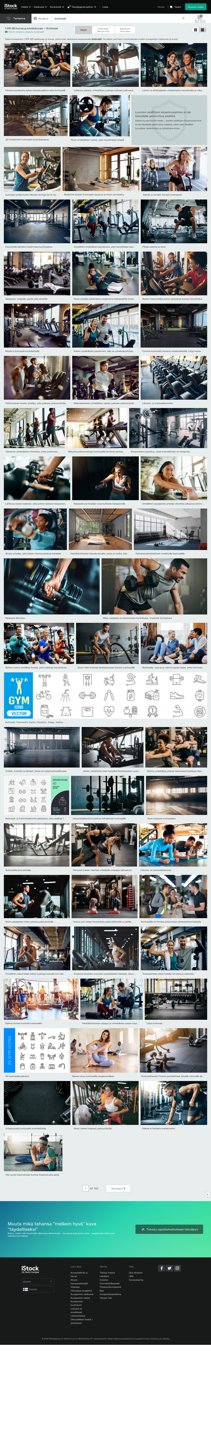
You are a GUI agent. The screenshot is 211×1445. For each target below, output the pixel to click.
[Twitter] (169, 1268)
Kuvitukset (55, 6)
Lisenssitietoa (78, 1315)
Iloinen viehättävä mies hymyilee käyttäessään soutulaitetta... (115, 771)
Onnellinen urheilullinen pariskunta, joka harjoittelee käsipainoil (107, 246)
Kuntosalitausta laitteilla (18, 870)
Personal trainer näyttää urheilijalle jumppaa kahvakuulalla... (105, 870)
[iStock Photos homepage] (11, 6)
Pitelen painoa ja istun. (154, 246)
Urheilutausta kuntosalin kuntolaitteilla (25, 1128)
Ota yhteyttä (135, 1272)
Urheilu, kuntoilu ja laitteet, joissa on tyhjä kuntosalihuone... (36, 771)
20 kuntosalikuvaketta (17, 1076)
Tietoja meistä (107, 1272)
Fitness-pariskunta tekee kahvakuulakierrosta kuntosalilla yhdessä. (40, 90)
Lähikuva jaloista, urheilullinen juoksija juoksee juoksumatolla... (107, 90)
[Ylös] (207, 1194)
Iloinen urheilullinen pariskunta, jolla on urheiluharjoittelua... (105, 351)
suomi (38, 1281)
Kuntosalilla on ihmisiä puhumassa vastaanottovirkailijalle (171, 921)
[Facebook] (161, 1268)
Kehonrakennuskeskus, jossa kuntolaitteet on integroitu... (161, 451)
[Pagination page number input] (85, 1188)
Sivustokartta (136, 1279)
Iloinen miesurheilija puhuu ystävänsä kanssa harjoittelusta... (174, 298)
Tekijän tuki (106, 1297)
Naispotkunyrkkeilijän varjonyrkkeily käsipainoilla (99, 503)
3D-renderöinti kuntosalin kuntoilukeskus (27, 139)
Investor (104, 1279)
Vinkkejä (75, 1287)
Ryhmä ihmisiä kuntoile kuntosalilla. (24, 1023)
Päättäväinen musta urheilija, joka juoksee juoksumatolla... (36, 403)
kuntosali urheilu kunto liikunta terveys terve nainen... (33, 194)
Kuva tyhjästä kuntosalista (162, 818)
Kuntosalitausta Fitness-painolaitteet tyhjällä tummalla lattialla (174, 1076)
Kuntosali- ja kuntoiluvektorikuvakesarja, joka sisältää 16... (36, 818)
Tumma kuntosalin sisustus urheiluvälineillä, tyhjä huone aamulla (176, 351)
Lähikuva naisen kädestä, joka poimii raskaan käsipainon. (35, 503)
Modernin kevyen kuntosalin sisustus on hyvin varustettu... (95, 194)
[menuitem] (25, 9)
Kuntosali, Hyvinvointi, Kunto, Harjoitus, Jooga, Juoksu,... (35, 722)
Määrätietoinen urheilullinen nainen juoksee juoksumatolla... (105, 403)
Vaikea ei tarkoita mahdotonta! (158, 1128)
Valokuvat (39, 6)
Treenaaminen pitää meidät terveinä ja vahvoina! (168, 973)
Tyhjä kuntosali (154, 1023)
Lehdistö (104, 1276)
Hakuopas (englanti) (81, 1290)
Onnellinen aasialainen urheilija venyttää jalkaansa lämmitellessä (176, 503)
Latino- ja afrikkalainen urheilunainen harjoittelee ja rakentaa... (175, 90)
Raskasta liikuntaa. (15, 618)
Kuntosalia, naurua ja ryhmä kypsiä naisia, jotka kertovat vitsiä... (176, 667)
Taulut (177, 7)
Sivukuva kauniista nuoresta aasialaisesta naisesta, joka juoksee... (108, 973)
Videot (24, 6)
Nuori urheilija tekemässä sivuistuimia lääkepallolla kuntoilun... (106, 298)
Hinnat (161, 6)
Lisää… (106, 7)
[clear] (183, 18)
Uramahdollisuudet (110, 1283)
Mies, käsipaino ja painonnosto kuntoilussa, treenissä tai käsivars (137, 618)
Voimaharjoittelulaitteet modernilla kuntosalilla (160, 553)
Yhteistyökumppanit (110, 1287)
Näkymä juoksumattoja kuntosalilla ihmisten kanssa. (96, 451)
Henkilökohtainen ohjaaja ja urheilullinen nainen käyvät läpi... (114, 1023)
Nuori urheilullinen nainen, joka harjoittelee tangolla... (99, 139)
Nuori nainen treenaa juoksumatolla (93, 1128)
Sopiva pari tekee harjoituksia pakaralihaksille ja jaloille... (103, 921)
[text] (117, 18)
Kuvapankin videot (80, 1297)
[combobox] (41, 18)
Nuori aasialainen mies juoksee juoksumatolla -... (31, 921)
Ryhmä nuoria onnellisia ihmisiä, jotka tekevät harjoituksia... (36, 667)
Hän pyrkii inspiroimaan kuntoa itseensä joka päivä (32, 1174)
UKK (131, 1276)
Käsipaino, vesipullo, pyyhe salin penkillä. (26, 298)
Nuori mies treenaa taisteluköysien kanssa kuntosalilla (106, 667)
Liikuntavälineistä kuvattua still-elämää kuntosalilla (99, 818)
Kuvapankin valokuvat (82, 1294)
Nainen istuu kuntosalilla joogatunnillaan (93, 1076)
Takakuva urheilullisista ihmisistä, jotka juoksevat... (32, 451)
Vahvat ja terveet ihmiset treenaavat (162, 194)
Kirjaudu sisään (196, 6)
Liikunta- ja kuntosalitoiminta (157, 403)
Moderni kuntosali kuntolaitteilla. (22, 351)
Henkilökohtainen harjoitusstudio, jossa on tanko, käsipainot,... (103, 553)
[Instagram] (177, 1268)
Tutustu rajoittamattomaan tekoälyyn (169, 1229)
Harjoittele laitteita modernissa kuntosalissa (28, 246)
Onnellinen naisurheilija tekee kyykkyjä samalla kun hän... (35, 973)
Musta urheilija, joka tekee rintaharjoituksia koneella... (34, 553)
